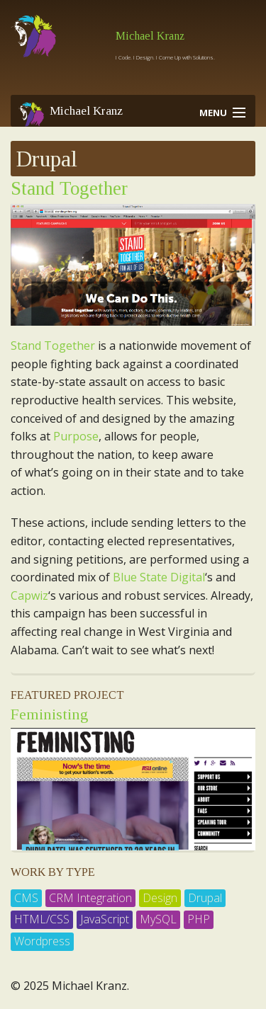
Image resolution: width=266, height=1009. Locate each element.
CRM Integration (90, 898)
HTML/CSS (42, 919)
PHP (198, 919)
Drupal (205, 898)
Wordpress (42, 941)
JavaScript (104, 919)
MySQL (158, 919)
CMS (26, 898)
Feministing (49, 714)
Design (160, 898)
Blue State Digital (159, 577)
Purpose (76, 436)
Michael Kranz (150, 36)
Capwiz (29, 595)
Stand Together (69, 188)
